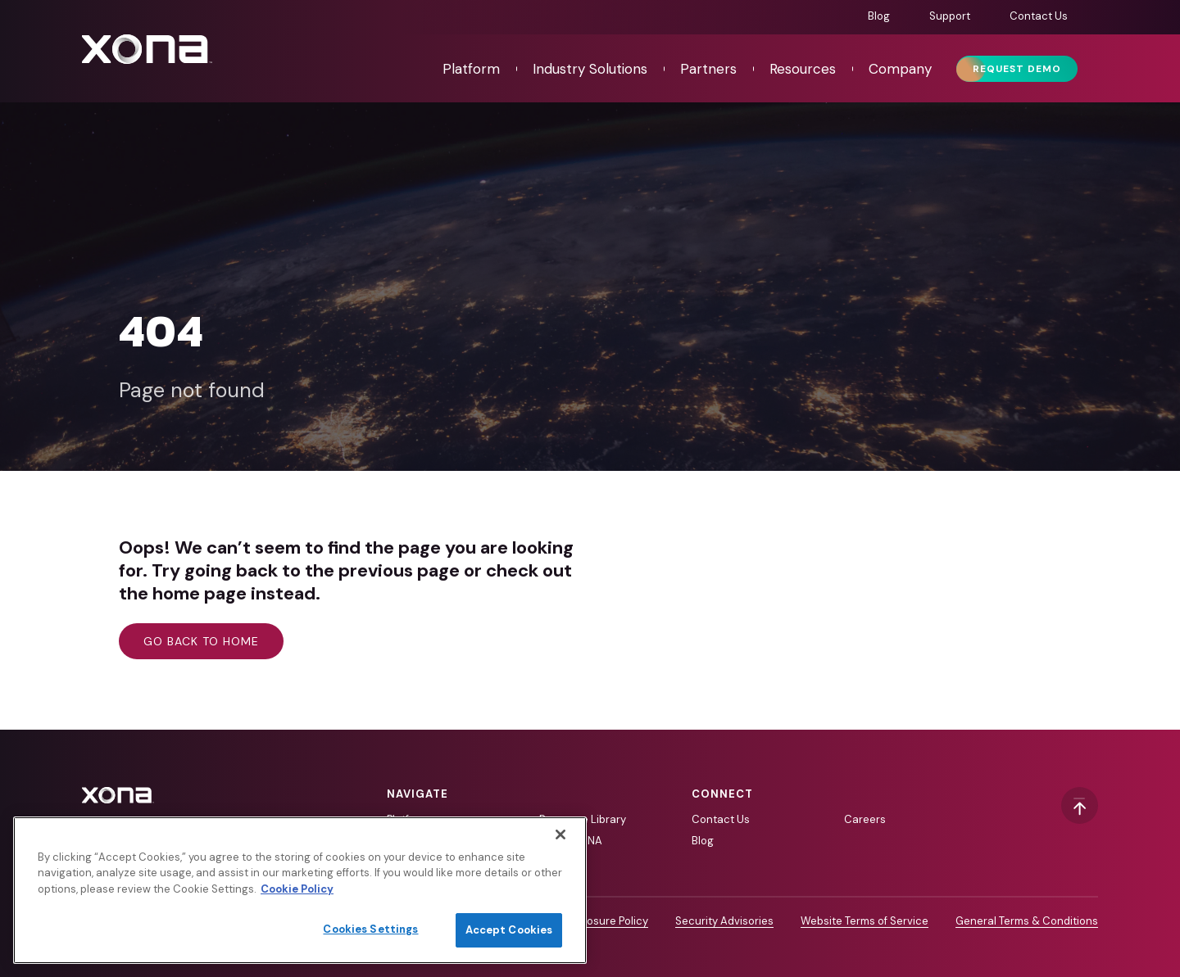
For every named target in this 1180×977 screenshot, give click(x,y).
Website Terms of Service (864, 921)
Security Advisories (724, 921)
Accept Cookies (509, 930)
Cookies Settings (370, 929)
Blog (879, 16)
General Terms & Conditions (1026, 921)
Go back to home (201, 641)
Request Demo (1017, 68)
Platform (471, 69)
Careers (865, 819)
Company (900, 69)
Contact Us (1039, 16)
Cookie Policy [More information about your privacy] (297, 889)
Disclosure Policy (605, 921)
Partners (708, 69)
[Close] (560, 834)
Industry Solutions (590, 69)
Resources (802, 69)
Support (949, 16)
